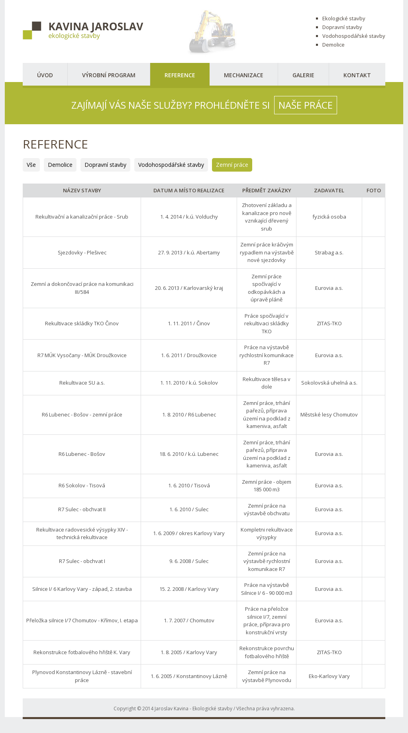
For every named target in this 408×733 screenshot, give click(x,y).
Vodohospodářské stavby (171, 164)
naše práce (306, 104)
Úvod (45, 75)
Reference (180, 75)
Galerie (303, 75)
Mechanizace (243, 75)
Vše (31, 164)
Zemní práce (232, 164)
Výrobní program (108, 75)
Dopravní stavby (105, 164)
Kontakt (357, 75)
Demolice (60, 164)
